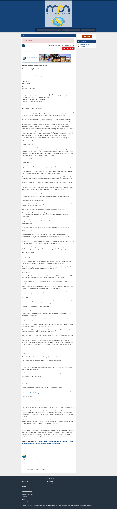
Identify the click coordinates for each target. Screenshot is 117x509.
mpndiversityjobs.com (87, 30)
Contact (77, 30)
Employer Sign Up (84, 44)
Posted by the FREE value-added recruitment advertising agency (33, 462)
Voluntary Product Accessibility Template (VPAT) (82, 505)
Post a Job (57, 30)
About (70, 30)
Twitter (51, 481)
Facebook (51, 479)
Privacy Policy (25, 501)
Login (23, 499)
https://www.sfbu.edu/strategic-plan (32, 393)
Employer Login (83, 46)
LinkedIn (51, 484)
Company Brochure (27, 491)
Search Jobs (49, 30)
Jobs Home (41, 30)
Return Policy (65, 505)
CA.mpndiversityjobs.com (38, 505)
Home (23, 479)
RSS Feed (58, 505)
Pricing (64, 30)
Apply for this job (68, 48)
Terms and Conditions (27, 494)
